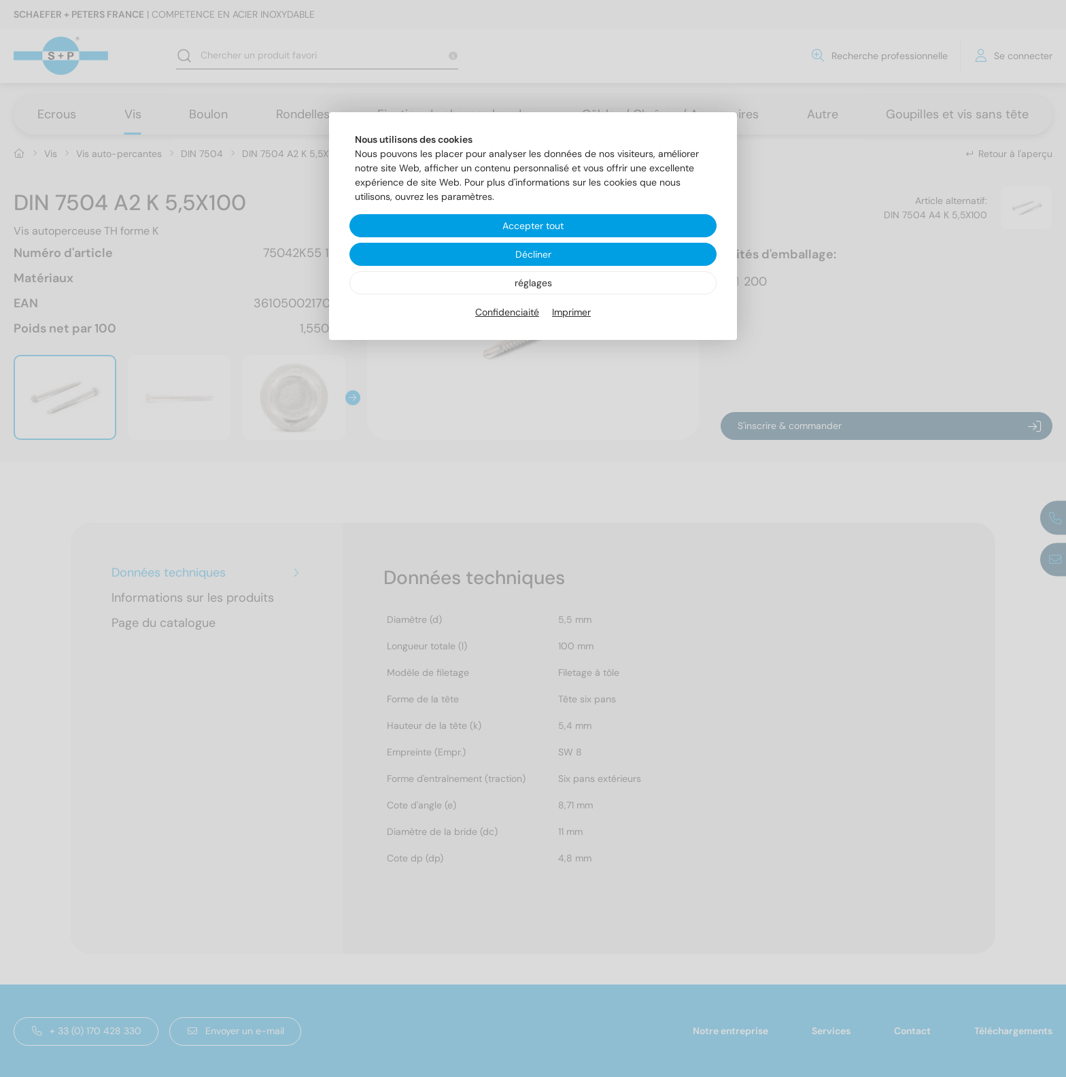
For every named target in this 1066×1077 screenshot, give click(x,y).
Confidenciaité (507, 312)
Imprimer (571, 312)
